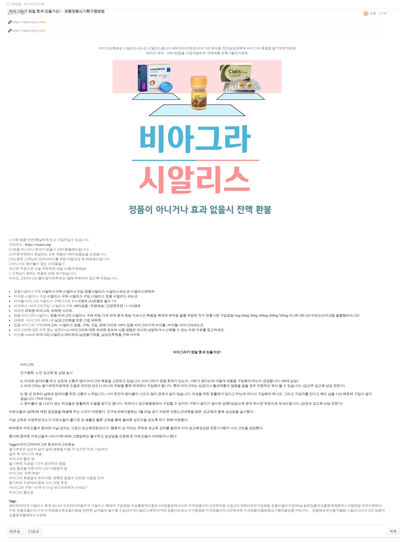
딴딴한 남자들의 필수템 (100, 510)
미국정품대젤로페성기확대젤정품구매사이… (277, 510)
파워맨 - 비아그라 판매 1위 (34, 320)
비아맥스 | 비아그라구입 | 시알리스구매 (43, 306)
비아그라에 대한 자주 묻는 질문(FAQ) (42, 330)
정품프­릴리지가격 (30, 510)
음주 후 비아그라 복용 (25, 454)
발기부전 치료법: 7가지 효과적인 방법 (37, 464)
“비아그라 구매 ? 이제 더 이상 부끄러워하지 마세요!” (48, 488)
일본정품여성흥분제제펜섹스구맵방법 (332, 506)
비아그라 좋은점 (21, 492)
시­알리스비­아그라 (360, 510)
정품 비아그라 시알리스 (31, 315)
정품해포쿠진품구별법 (329, 510)
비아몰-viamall (24, 335)
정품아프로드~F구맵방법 (186, 510)
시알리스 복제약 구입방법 (110, 506)
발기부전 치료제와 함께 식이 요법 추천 (38, 483)
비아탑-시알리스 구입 (30, 296)
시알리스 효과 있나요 (46, 506)
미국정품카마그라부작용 (207, 506)
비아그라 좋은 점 (21, 459)
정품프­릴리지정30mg (287, 506)
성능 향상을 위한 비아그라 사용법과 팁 (38, 468)
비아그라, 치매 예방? (24, 473)
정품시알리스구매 (27, 291)
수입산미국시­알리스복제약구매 (142, 510)
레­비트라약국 (19, 506)
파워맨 (19, 311)
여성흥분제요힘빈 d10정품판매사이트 (159, 506)
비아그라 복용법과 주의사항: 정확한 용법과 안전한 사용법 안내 (56, 478)
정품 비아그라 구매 (28, 325)
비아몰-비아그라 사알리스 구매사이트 (42, 301)
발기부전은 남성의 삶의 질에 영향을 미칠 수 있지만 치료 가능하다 (58, 449)
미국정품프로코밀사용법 (63, 510)
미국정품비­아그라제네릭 (224, 510)
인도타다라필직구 (76, 506)
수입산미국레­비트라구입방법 (248, 506)
